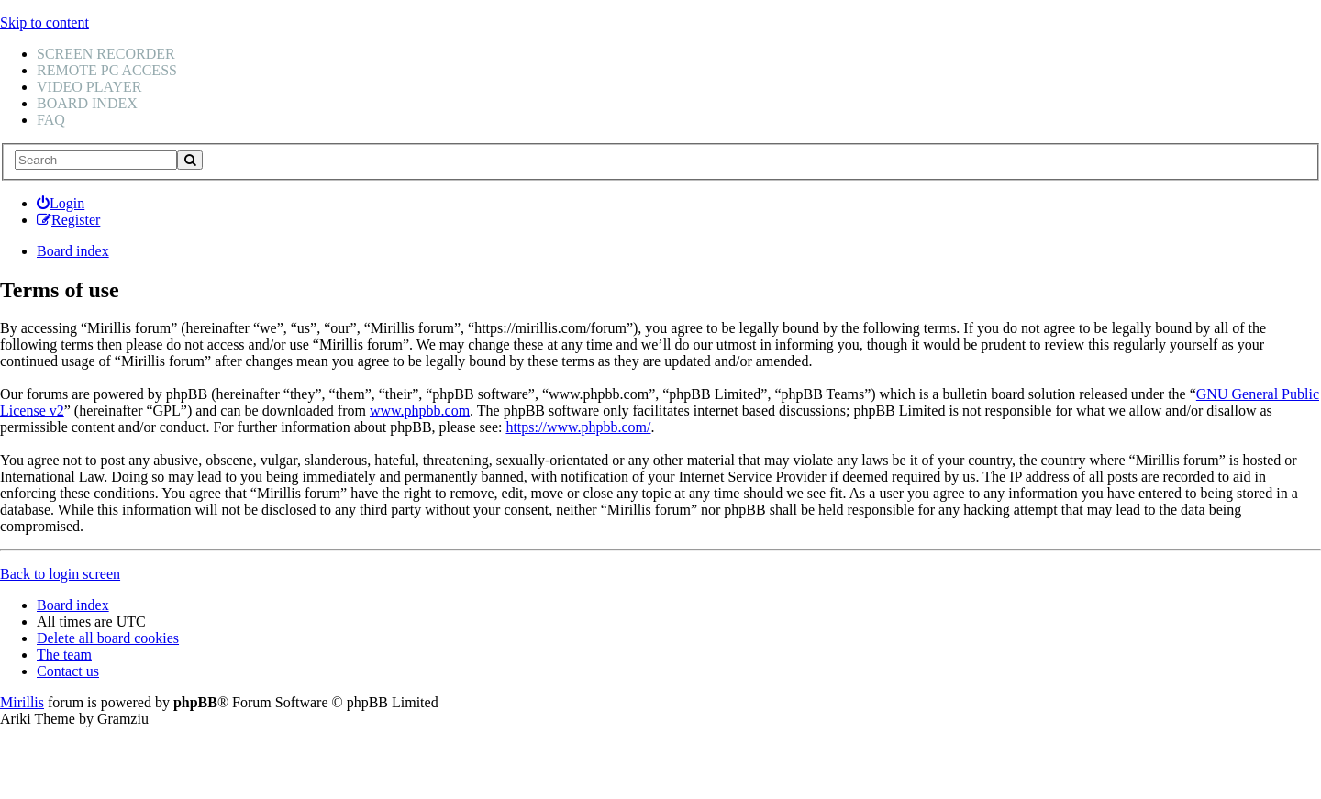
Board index (87, 103)
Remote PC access (107, 70)
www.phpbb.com (420, 410)
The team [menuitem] (64, 654)
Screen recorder (106, 53)
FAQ (51, 120)
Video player (89, 86)
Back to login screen (60, 574)
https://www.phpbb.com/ (577, 427)
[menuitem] (60, 203)
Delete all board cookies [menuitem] (108, 638)
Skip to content (44, 22)
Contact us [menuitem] (68, 671)
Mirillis (22, 702)
